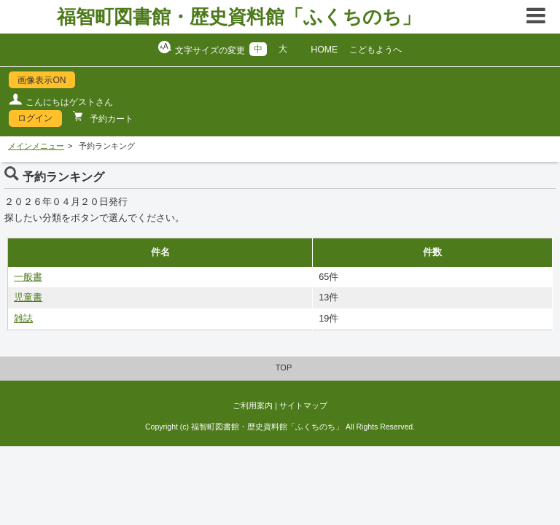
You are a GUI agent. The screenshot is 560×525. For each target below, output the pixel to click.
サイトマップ (303, 405)
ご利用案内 (253, 405)
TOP (284, 367)
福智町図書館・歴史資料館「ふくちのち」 (239, 17)
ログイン (35, 118)
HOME (324, 49)
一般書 (28, 277)
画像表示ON (42, 80)
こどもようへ (375, 49)
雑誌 (23, 319)
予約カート (110, 119)
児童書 (28, 297)
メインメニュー (36, 145)
